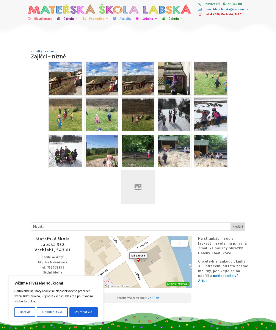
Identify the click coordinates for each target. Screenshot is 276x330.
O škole (68, 18)
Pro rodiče (96, 18)
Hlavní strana (43, 18)
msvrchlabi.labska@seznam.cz (226, 9)
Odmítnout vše (52, 312)
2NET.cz (153, 298)
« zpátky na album (43, 51)
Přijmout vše (83, 312)
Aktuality (125, 18)
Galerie (173, 18)
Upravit (25, 312)
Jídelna (147, 18)
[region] (56, 298)
